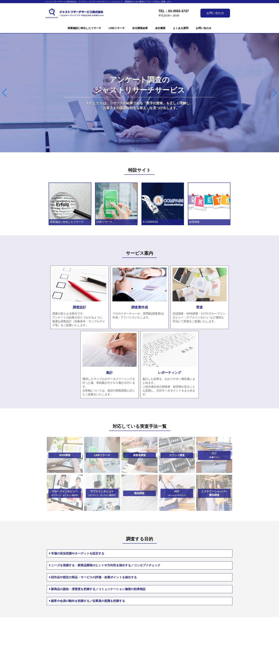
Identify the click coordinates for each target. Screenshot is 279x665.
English (179, 641)
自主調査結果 (140, 28)
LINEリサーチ (117, 28)
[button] (135, 149)
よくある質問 (180, 28)
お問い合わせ (215, 13)
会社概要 (160, 28)
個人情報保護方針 (124, 636)
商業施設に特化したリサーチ (84, 28)
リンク (177, 636)
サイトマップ (181, 631)
